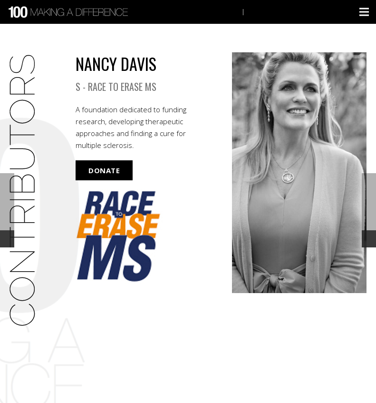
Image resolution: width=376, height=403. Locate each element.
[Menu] (364, 12)
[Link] (69, 12)
